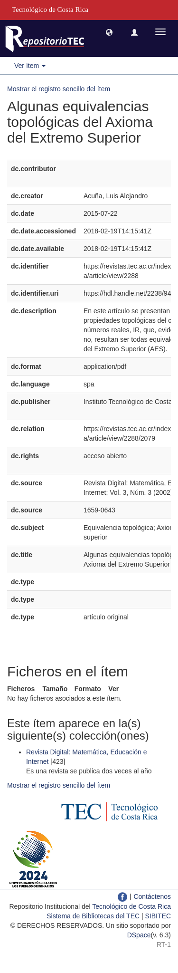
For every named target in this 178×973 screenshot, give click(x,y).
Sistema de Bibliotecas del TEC (93, 916)
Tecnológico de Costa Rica (131, 906)
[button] (109, 32)
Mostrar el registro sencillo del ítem (58, 89)
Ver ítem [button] (30, 65)
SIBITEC (158, 916)
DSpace (139, 935)
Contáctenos (152, 896)
